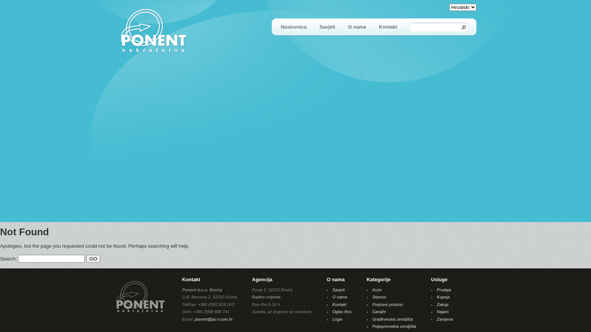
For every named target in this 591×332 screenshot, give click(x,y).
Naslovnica (294, 27)
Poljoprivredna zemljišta (394, 326)
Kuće (377, 290)
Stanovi (379, 297)
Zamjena (445, 319)
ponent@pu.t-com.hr (214, 319)
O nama (357, 27)
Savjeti (327, 27)
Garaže (379, 311)
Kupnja (443, 297)
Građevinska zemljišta (392, 319)
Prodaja (444, 290)
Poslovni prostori (387, 304)
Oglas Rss (342, 311)
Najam (443, 311)
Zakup (443, 304)
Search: (8, 259)
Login (337, 319)
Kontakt (388, 27)
